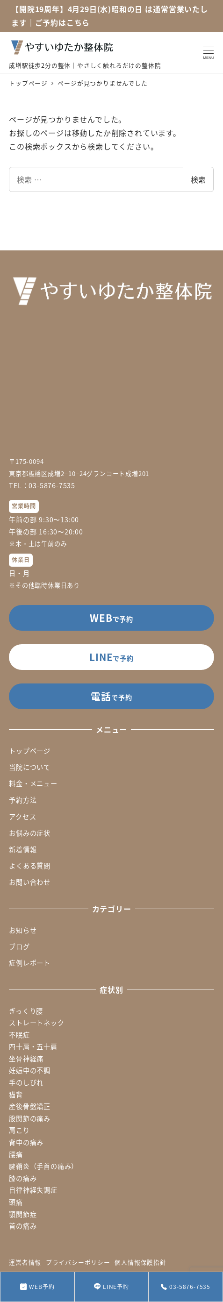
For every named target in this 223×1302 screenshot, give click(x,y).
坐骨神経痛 (26, 1058)
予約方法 (22, 799)
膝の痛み (22, 1178)
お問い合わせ (29, 882)
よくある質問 (29, 865)
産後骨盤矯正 (29, 1106)
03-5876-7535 (185, 1286)
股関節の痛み (29, 1118)
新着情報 (22, 849)
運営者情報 (25, 1262)
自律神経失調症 (33, 1190)
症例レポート (29, 963)
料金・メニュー (33, 783)
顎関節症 (22, 1214)
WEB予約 (37, 1287)
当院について (29, 767)
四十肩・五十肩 (33, 1046)
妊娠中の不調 (29, 1070)
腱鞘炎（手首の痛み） (43, 1166)
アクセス (22, 816)
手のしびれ (26, 1082)
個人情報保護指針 (140, 1262)
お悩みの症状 (29, 833)
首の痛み (22, 1226)
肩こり (19, 1130)
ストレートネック (36, 1022)
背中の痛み (26, 1142)
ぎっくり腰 (26, 1011)
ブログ (19, 946)
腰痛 (16, 1154)
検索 (198, 179)
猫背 (16, 1094)
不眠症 (19, 1034)
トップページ (29, 750)
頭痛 (16, 1202)
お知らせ (22, 930)
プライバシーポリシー (78, 1262)
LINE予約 (111, 1287)
